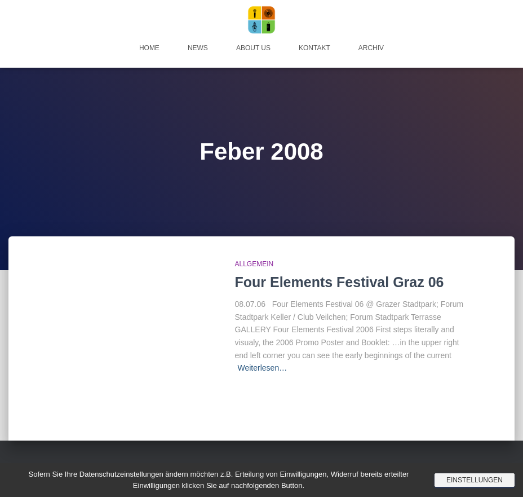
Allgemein (254, 264)
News (198, 48)
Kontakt (314, 48)
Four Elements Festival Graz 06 (339, 282)
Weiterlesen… (262, 367)
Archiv (371, 48)
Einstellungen (474, 480)
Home (149, 48)
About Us (253, 48)
